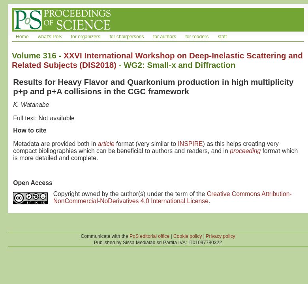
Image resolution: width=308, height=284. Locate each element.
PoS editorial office (149, 236)
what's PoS (50, 36)
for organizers (85, 36)
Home (22, 36)
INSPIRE (190, 143)
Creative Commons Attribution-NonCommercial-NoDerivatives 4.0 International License (172, 197)
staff (222, 36)
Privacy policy (220, 236)
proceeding (245, 151)
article (106, 143)
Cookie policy (187, 236)
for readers (196, 36)
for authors (164, 36)
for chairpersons (126, 36)
